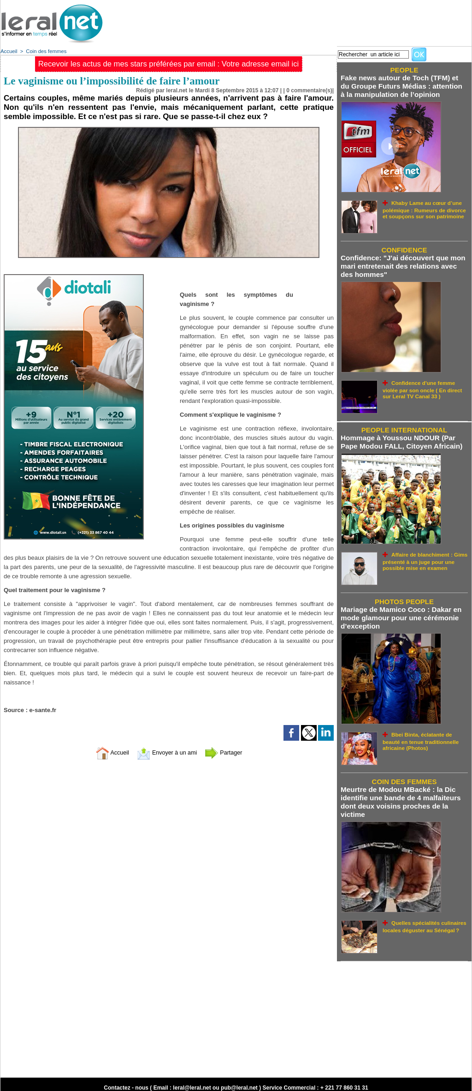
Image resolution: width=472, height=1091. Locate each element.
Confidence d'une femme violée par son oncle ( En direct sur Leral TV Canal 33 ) (425, 386)
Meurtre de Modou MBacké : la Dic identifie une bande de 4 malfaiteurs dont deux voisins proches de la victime (399, 796)
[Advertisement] (304, 21)
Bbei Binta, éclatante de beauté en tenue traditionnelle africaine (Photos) (424, 735)
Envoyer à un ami (166, 752)
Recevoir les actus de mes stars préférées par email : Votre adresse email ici (168, 64)
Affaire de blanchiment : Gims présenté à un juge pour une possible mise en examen (423, 557)
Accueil (8, 51)
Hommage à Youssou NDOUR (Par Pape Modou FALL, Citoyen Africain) (400, 439)
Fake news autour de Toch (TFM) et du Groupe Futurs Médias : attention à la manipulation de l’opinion (403, 85)
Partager (230, 752)
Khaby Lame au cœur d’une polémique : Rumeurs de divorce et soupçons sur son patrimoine (425, 207)
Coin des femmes (45, 51)
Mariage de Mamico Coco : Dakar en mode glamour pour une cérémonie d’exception (400, 613)
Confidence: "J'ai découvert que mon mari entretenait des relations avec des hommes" (402, 264)
